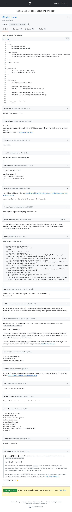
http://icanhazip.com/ (26, 132)
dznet (6, 237)
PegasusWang (8, 121)
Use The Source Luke (48, 344)
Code (5, 29)
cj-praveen (7, 439)
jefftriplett (6, 17)
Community (36, 502)
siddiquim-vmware (10, 304)
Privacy (18, 502)
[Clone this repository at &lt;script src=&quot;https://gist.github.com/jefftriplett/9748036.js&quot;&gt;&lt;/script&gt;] (17, 24)
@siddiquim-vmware (23, 323)
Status (29, 502)
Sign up (64, 3)
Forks (41, 29)
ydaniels (7, 153)
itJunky (6, 289)
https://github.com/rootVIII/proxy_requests (22, 375)
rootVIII (6, 369)
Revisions (16, 29)
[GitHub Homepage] (30, 506)
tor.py (14, 17)
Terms (12, 502)
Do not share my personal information (36, 503)
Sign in (56, 3)
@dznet (6, 323)
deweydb (7, 188)
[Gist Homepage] (30, 3)
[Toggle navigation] (5, 3)
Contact (48, 502)
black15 (6, 409)
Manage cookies (56, 502)
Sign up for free (10, 490)
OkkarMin (7, 451)
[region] (36, 72)
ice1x (5, 383)
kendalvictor (8, 352)
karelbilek (7, 140)
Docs (42, 502)
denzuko (7, 319)
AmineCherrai (8, 166)
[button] (28, 24)
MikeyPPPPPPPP (9, 396)
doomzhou (7, 108)
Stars (29, 29)
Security (24, 502)
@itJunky (12, 323)
